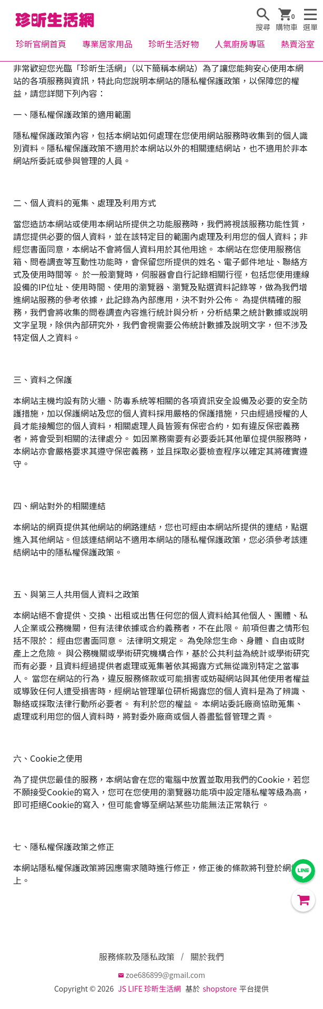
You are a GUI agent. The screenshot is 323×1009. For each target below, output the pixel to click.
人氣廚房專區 (240, 43)
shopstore (220, 988)
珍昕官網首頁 (41, 43)
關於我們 (207, 956)
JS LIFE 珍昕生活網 (149, 988)
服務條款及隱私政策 (137, 956)
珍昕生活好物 (173, 43)
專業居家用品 (107, 43)
